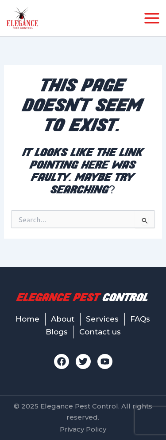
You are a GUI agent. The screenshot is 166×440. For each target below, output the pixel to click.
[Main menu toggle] (152, 18)
